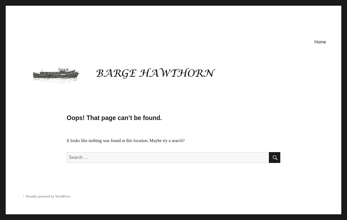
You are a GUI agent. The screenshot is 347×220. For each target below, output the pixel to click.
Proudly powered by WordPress (48, 196)
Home (320, 42)
